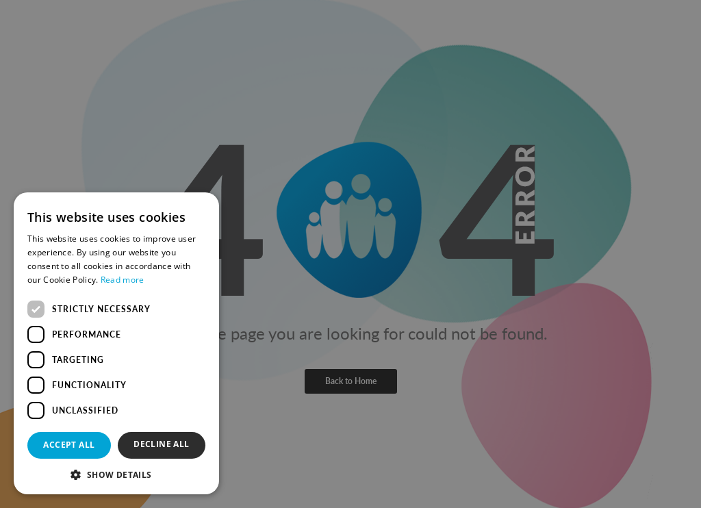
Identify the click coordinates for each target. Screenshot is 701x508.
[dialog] (350, 254)
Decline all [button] (161, 444)
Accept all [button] (68, 444)
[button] (116, 474)
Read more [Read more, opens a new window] (122, 279)
